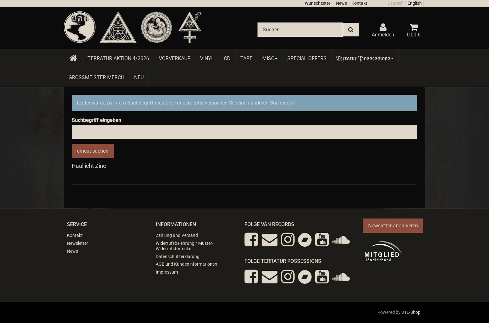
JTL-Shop (411, 312)
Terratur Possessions (365, 58)
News (341, 3)
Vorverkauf (174, 58)
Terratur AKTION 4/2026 (118, 58)
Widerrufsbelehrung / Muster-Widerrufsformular (184, 246)
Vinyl (207, 58)
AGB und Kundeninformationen (186, 264)
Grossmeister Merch (96, 77)
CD (227, 58)
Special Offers (307, 58)
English (415, 3)
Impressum (167, 272)
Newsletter (77, 243)
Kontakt (359, 3)
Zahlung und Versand (177, 235)
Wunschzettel (318, 3)
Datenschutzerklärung (177, 256)
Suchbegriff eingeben (96, 120)
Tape (246, 58)
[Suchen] (300, 29)
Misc (269, 58)
